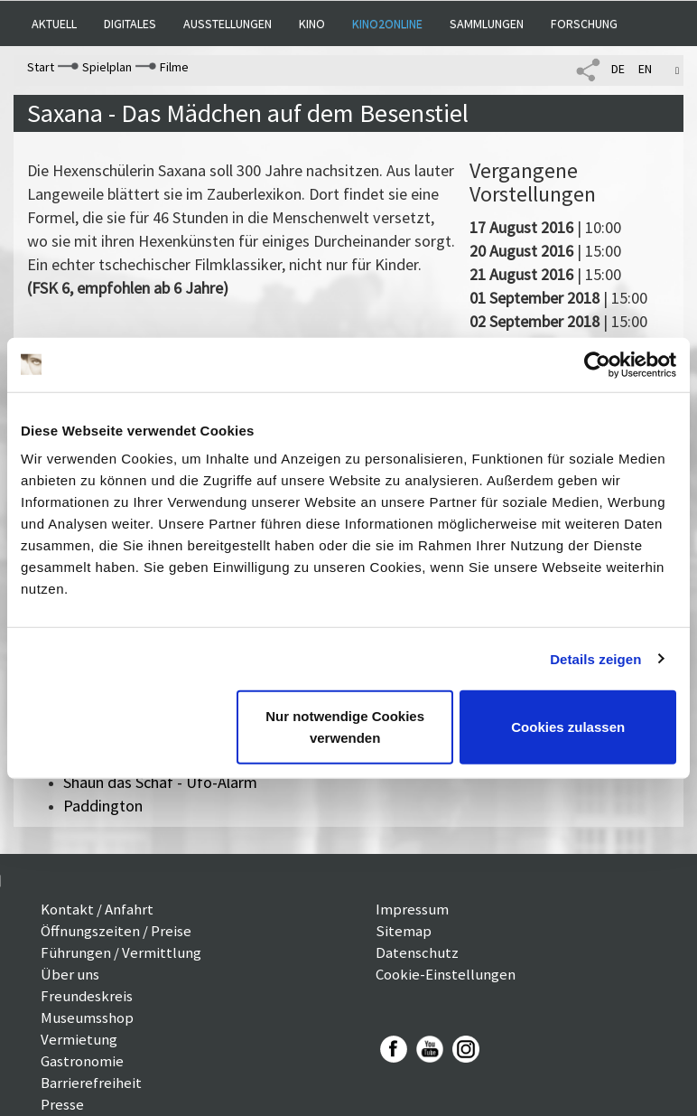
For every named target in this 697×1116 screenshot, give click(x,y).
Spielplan (107, 67)
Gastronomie (82, 1061)
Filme (174, 67)
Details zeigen (595, 658)
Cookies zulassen (568, 727)
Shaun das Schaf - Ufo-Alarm (160, 782)
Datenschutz (417, 952)
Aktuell (54, 23)
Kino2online (387, 23)
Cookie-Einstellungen (446, 974)
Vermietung (79, 1039)
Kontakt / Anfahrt (97, 909)
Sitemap (404, 931)
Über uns (70, 974)
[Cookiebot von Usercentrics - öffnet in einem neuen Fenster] (597, 364)
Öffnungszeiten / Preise (116, 931)
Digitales (130, 23)
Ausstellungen (227, 23)
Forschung (584, 23)
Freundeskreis (87, 996)
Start (40, 67)
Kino (312, 23)
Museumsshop (87, 1017)
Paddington (103, 805)
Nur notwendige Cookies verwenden (344, 727)
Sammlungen (487, 23)
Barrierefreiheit (91, 1083)
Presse (62, 1104)
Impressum (412, 909)
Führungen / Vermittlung (121, 952)
